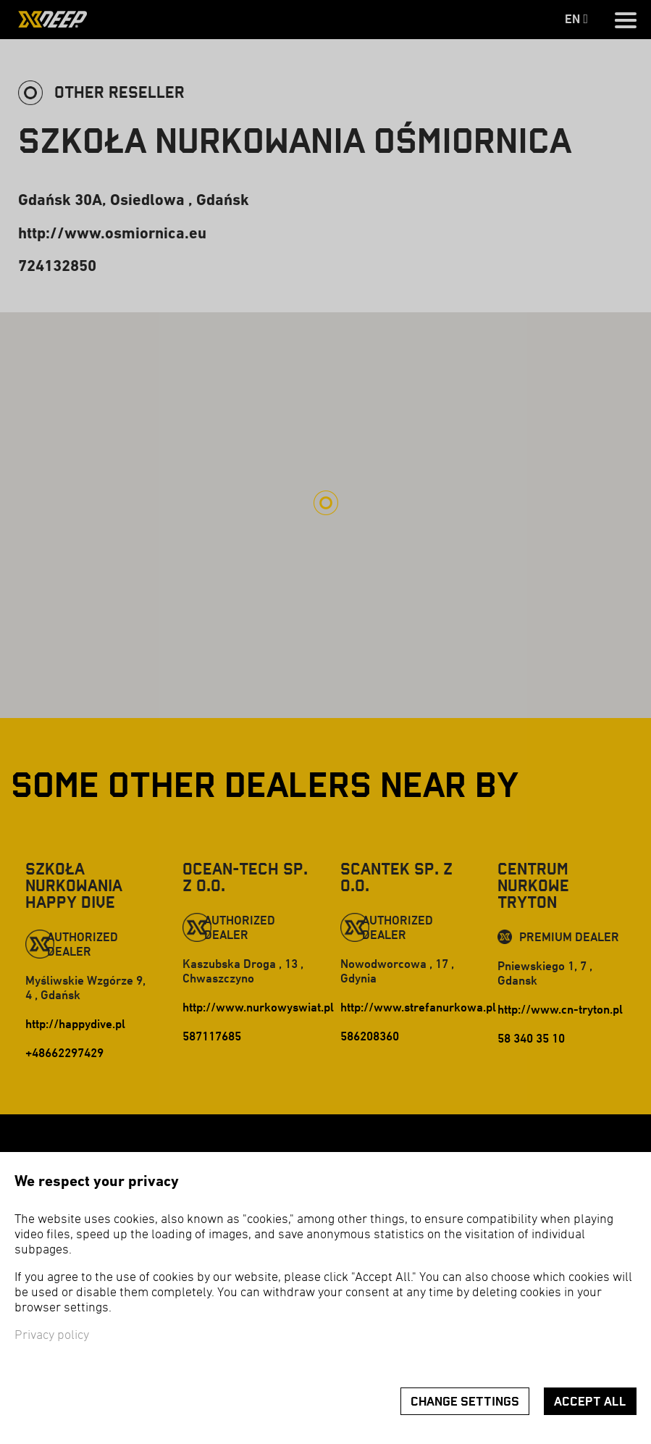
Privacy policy (51, 1336)
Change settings (465, 1401)
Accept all (590, 1401)
